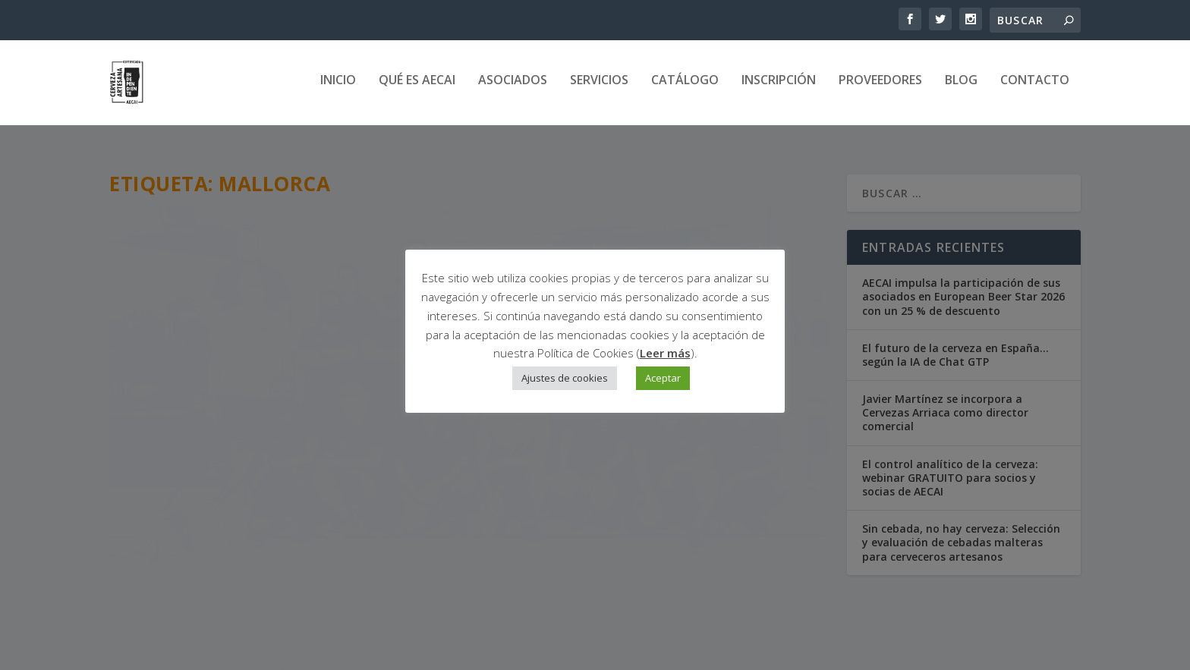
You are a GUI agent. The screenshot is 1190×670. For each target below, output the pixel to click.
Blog (961, 87)
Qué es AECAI (417, 87)
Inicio (338, 87)
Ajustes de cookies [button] (564, 378)
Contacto (1034, 87)
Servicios (599, 87)
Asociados (512, 87)
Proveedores (880, 87)
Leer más (665, 352)
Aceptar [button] (663, 378)
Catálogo (685, 87)
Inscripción (778, 87)
